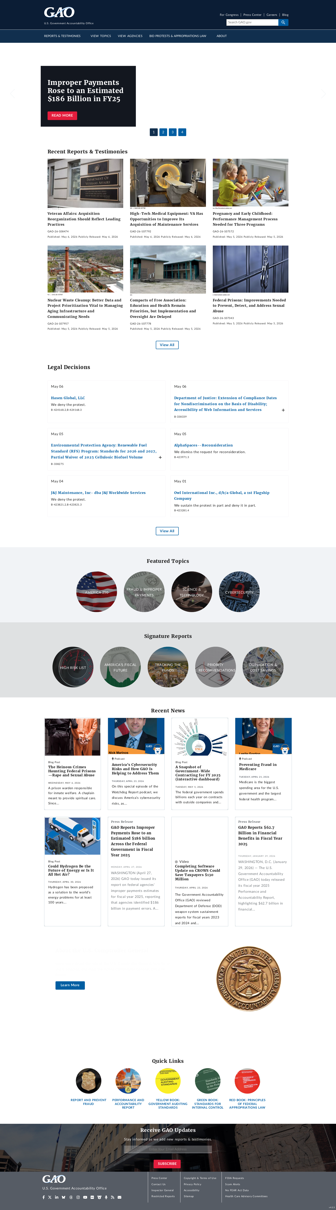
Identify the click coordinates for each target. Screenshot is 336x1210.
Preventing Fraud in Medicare (258, 766)
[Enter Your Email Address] (168, 1149)
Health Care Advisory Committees (246, 1196)
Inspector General (163, 1190)
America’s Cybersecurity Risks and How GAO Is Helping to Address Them (135, 768)
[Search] (252, 22)
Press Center (252, 15)
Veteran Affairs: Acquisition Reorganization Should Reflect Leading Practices (84, 219)
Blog (285, 15)
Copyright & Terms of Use (200, 1178)
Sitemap (189, 1196)
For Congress (229, 15)
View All (167, 345)
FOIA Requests (234, 1178)
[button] (323, 93)
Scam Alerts (232, 1184)
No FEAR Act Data (237, 1190)
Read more (62, 115)
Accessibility (192, 1190)
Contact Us (159, 1184)
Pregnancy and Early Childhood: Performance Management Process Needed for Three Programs (245, 219)
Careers (272, 15)
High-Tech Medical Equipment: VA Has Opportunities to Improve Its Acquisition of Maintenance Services (166, 219)
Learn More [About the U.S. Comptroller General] (70, 985)
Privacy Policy (192, 1184)
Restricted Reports (163, 1196)
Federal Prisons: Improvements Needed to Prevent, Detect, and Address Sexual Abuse (249, 305)
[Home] (83, 1183)
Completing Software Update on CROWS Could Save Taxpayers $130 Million (197, 872)
